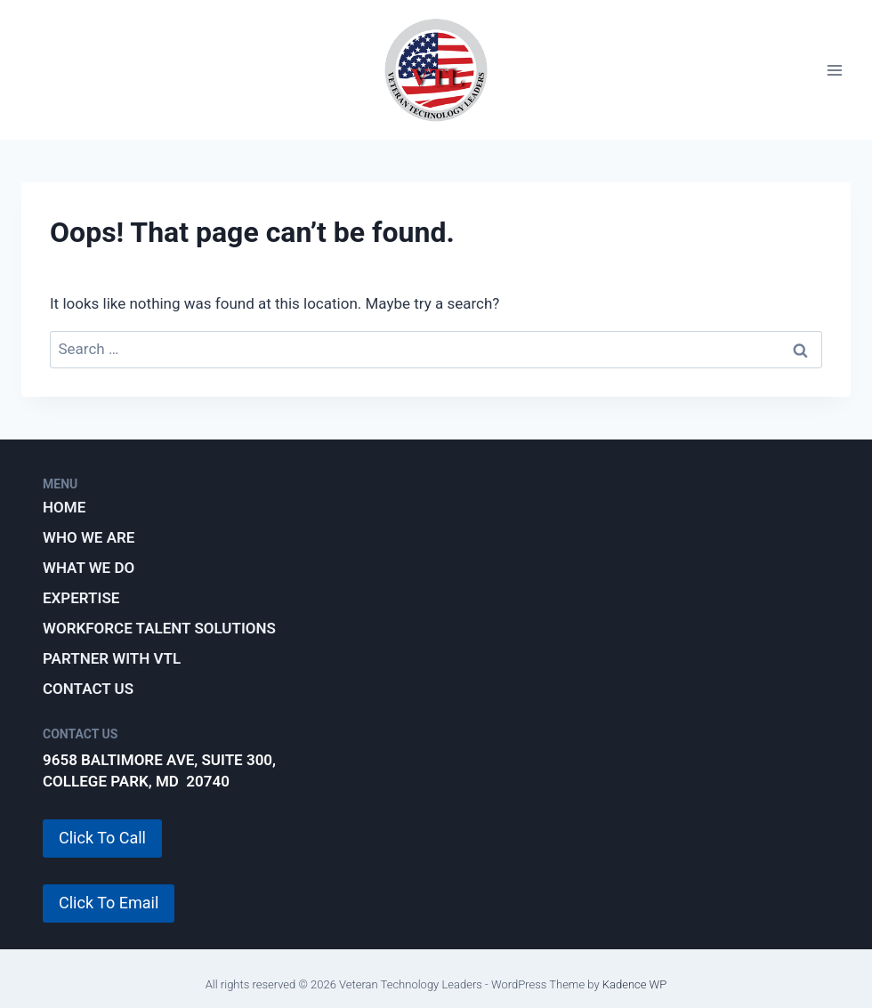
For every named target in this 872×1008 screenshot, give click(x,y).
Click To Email (108, 902)
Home (64, 507)
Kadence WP (634, 984)
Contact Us (88, 689)
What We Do (88, 568)
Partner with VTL (112, 658)
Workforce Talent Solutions (159, 628)
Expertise (81, 598)
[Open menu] (834, 70)
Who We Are (88, 537)
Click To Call (102, 837)
